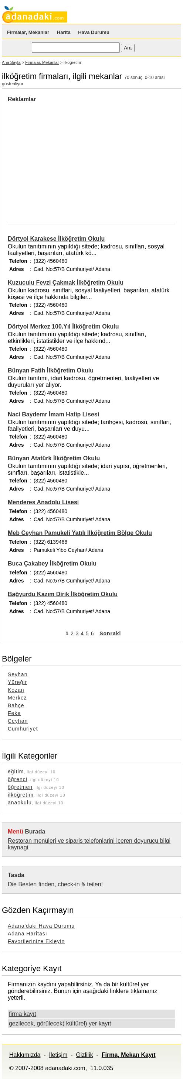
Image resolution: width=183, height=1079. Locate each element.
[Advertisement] (70, 158)
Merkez (17, 698)
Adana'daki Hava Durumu (41, 926)
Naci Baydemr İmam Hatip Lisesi (53, 414)
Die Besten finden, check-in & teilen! (55, 884)
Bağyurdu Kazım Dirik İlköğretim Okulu (63, 594)
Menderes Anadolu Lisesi (43, 502)
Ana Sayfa (11, 62)
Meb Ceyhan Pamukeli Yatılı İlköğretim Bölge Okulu (80, 533)
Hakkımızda (24, 1055)
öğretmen (20, 787)
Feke (14, 713)
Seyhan (17, 674)
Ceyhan (18, 721)
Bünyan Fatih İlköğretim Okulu (51, 370)
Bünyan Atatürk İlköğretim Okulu (54, 458)
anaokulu (20, 802)
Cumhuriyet (23, 729)
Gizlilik (84, 1055)
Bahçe (16, 705)
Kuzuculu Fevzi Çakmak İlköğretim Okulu (65, 282)
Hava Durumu (93, 32)
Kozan (16, 690)
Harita (64, 32)
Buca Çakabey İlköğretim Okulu (52, 563)
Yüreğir (17, 682)
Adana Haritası (27, 934)
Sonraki (110, 633)
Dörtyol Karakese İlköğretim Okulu (56, 239)
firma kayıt (22, 1014)
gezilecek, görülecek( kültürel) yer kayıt (60, 1023)
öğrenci (17, 779)
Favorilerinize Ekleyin (36, 941)
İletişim (58, 1055)
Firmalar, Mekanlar (28, 32)
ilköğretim (21, 795)
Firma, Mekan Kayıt (129, 1055)
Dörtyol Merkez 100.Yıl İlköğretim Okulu (63, 326)
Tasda (16, 875)
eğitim (16, 771)
